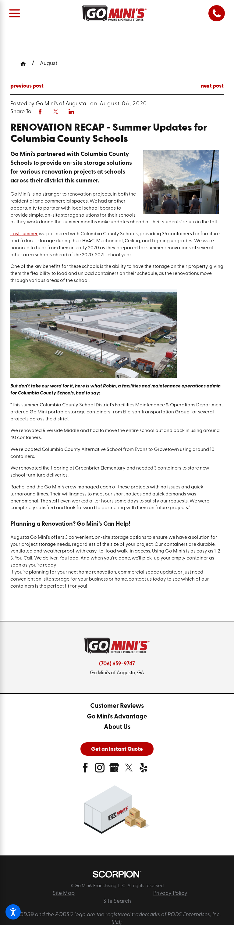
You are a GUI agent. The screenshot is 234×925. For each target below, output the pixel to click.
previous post (27, 86)
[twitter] (129, 770)
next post (212, 86)
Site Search (117, 901)
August (48, 63)
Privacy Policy (170, 893)
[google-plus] (114, 770)
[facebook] (85, 770)
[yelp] (143, 770)
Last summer (24, 234)
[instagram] (100, 770)
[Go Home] (25, 64)
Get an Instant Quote (117, 749)
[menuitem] (117, 706)
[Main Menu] (14, 13)
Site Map (64, 893)
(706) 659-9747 (117, 664)
